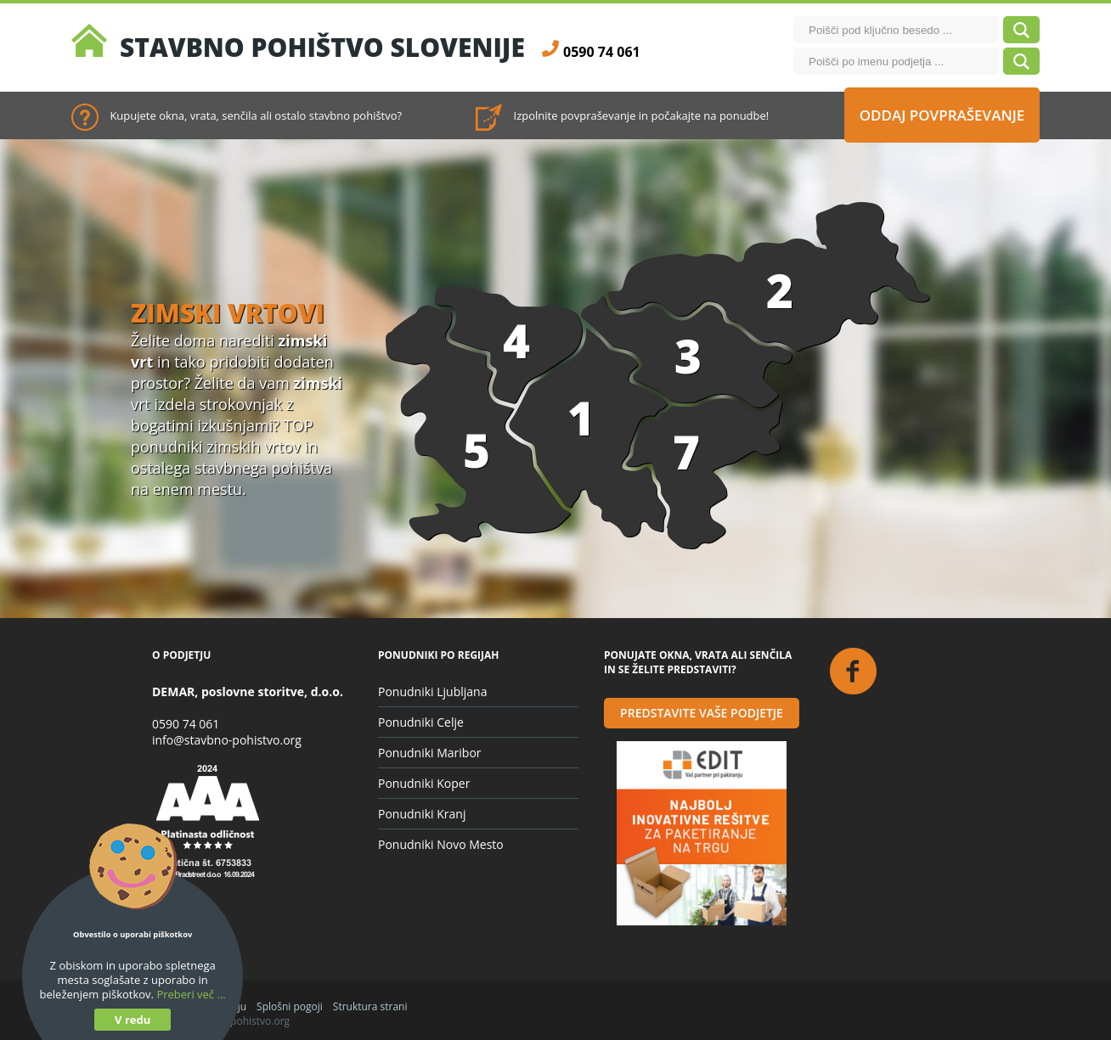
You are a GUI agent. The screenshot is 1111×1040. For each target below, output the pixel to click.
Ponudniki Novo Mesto (441, 844)
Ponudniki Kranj (421, 814)
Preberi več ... (190, 994)
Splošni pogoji (290, 1006)
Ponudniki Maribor (430, 753)
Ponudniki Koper (424, 783)
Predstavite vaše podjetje (701, 713)
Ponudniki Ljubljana (432, 691)
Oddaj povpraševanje (942, 115)
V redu (132, 1019)
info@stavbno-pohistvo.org (227, 740)
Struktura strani (370, 1006)
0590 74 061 (185, 724)
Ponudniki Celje (421, 722)
